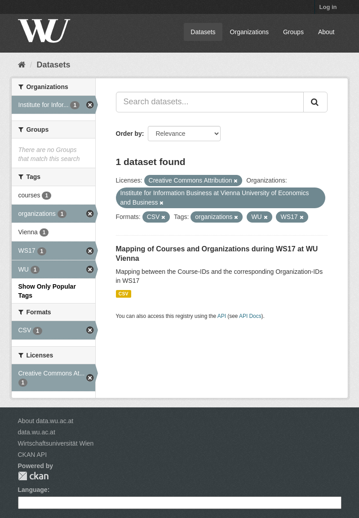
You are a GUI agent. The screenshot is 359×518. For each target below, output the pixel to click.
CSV (124, 293)
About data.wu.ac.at (46, 420)
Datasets (203, 32)
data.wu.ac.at (36, 432)
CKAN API (32, 454)
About (326, 32)
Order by (129, 133)
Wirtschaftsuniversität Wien (56, 443)
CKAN (33, 476)
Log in (328, 7)
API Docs (250, 316)
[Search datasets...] (210, 102)
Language (33, 489)
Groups (293, 32)
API (221, 316)
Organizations (249, 32)
